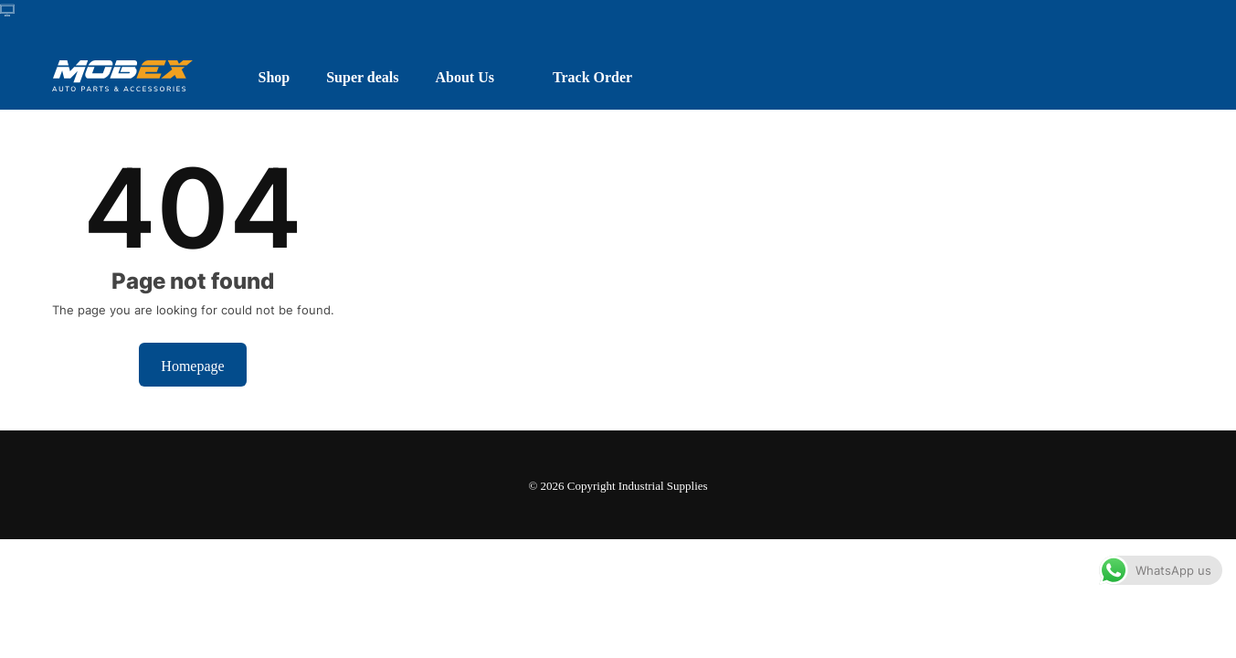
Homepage (192, 364)
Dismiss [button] (981, 625)
